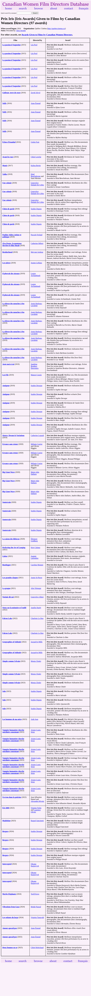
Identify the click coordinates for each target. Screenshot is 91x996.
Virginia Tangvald (37, 917)
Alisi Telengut (36, 588)
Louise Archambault (35, 275)
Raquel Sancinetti (37, 821)
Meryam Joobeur (37, 252)
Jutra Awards (21, 31)
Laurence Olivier (36, 811)
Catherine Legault (37, 435)
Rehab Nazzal (36, 907)
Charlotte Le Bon (37, 618)
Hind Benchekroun (35, 175)
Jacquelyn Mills (36, 642)
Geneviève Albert (37, 597)
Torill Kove (35, 894)
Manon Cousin (36, 375)
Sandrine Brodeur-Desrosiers (35, 366)
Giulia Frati (35, 142)
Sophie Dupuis (36, 209)
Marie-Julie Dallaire (35, 473)
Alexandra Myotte (37, 801)
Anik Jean (34, 719)
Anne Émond (35, 103)
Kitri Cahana (35, 548)
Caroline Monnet (37, 565)
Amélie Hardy (36, 608)
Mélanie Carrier (36, 444)
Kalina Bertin (36, 166)
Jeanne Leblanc (36, 263)
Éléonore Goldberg (34, 540)
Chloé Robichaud (37, 948)
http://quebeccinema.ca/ (56, 28)
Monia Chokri (36, 661)
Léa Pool (34, 45)
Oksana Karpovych (35, 865)
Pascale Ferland (36, 235)
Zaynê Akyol (35, 93)
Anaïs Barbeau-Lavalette (36, 305)
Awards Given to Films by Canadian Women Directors (46, 34)
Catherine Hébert (37, 243)
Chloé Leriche (36, 157)
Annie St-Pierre (36, 578)
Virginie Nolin (36, 808)
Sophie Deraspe (36, 386)
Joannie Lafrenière (34, 557)
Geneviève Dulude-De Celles (37, 184)
